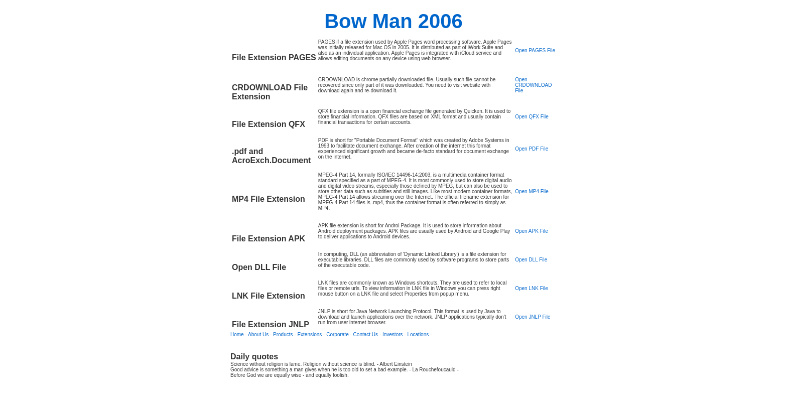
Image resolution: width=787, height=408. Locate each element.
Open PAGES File (535, 50)
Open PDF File (531, 149)
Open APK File (531, 231)
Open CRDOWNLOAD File (533, 85)
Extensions (309, 334)
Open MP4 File (532, 191)
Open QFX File (532, 116)
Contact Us (365, 334)
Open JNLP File (532, 317)
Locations (418, 334)
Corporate (337, 334)
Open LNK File (531, 288)
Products (283, 334)
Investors (392, 334)
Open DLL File (531, 259)
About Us (258, 334)
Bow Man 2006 (393, 21)
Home (237, 334)
